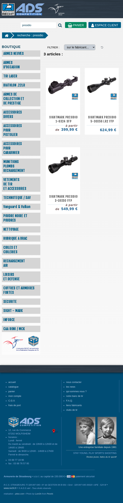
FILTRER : (53, 47)
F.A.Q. (69, 400)
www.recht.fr (10, 488)
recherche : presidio (30, 35)
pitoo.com (19, 494)
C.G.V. (11, 400)
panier (11, 391)
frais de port (14, 405)
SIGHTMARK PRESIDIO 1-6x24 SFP (63, 119)
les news (70, 387)
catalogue (13, 387)
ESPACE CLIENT (104, 25)
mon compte (14, 396)
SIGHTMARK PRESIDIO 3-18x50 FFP (63, 198)
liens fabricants (74, 405)
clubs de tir (71, 410)
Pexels (50, 494)
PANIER (76, 25)
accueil (12, 382)
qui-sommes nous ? (76, 391)
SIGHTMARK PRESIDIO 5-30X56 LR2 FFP (102, 119)
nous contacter (74, 382)
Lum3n (38, 494)
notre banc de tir (74, 396)
